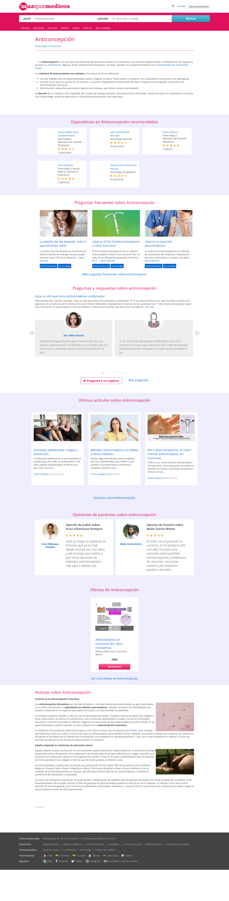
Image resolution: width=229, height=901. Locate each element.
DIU (182, 94)
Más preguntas (139, 411)
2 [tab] (107, 404)
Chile (47, 886)
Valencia (87, 27)
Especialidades (51, 875)
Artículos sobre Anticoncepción (114, 529)
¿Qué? (27, 18)
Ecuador (79, 886)
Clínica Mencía (170, 163)
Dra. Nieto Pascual (74, 366)
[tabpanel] (114, 356)
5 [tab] (121, 404)
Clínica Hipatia (65, 196)
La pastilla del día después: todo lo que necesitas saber (63, 275)
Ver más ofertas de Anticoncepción (114, 710)
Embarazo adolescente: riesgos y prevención (56, 483)
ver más (150, 338)
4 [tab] (116, 404)
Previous (31, 363)
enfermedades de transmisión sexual (154, 77)
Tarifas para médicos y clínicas (99, 869)
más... (51, 498)
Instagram (93, 892)
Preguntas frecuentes (178, 875)
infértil (133, 761)
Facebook (61, 892)
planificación (140, 71)
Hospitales (113, 875)
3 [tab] (112, 404)
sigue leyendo (107, 291)
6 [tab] (126, 404)
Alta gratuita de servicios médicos (61, 869)
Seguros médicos (72, 875)
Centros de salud (133, 875)
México (94, 886)
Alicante (25, 27)
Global (126, 886)
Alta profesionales (198, 6)
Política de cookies (105, 881)
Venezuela (110, 886)
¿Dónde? (103, 18)
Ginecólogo (65, 297)
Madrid (65, 27)
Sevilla (76, 27)
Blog (47, 892)
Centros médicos (95, 875)
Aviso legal (85, 881)
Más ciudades (104, 27)
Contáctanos (69, 881)
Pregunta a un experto (101, 412)
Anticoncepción (48, 297)
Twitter (77, 892)
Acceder (181, 6)
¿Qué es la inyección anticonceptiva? (158, 275)
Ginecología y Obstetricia (48, 46)
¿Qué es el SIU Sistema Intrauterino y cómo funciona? (115, 275)
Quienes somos (51, 881)
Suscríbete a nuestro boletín (121, 892)
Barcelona (38, 27)
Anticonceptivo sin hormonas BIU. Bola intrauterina (108, 675)
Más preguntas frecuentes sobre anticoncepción (114, 305)
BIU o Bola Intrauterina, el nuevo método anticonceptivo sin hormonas (169, 485)
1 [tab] (102, 404)
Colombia (63, 886)
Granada (52, 27)
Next (196, 363)
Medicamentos (154, 875)
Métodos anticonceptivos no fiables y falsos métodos (114, 483)
